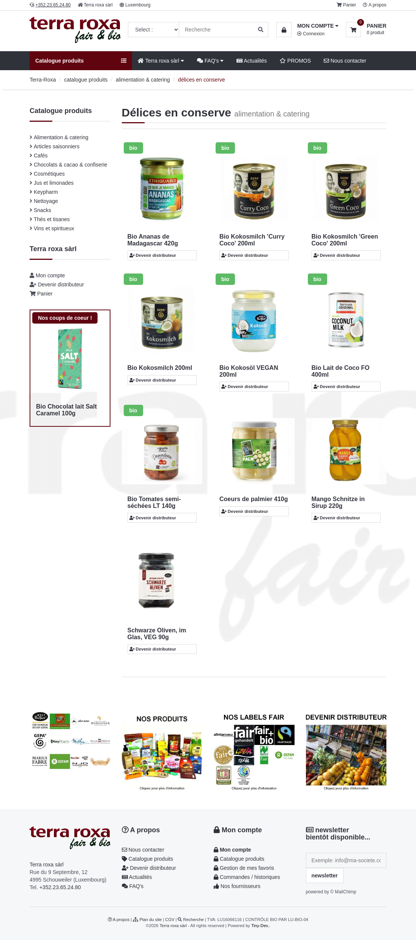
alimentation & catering (143, 80)
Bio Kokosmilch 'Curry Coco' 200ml (252, 240)
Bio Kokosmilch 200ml (160, 368)
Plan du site (151, 919)
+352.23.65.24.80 (60, 887)
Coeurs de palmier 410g (253, 499)
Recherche (193, 919)
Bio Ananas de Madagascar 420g (153, 240)
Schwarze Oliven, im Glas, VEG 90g (157, 633)
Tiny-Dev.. (260, 925)
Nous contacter (345, 61)
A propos (377, 5)
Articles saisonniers (57, 146)
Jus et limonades (54, 183)
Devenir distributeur (61, 284)
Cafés (41, 155)
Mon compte (50, 275)
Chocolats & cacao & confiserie (70, 165)
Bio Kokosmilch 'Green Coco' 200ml (345, 240)
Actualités (251, 61)
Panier (349, 5)
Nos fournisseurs (237, 886)
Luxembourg (137, 5)
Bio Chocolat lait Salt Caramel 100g (66, 410)
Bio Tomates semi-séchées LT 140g (154, 502)
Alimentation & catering (61, 137)
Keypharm (46, 192)
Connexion (311, 33)
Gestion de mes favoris (244, 868)
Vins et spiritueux (54, 228)
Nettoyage (46, 201)
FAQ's (210, 61)
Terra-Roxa (43, 80)
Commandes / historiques (247, 877)
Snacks (42, 210)
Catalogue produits (147, 859)
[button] (307, 26)
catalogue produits (85, 80)
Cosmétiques (49, 174)
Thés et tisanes (52, 219)
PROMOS (295, 61)
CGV (169, 919)
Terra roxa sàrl (98, 5)
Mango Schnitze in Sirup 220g (338, 502)
